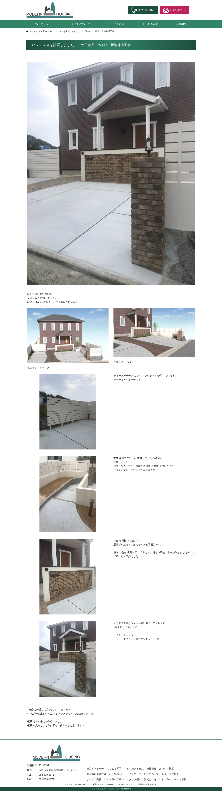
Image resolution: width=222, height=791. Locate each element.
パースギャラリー (114, 779)
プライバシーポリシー (124, 784)
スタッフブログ (170, 774)
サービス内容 (116, 24)
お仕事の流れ (116, 774)
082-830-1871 (46, 774)
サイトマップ (133, 774)
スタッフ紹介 (133, 779)
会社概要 (181, 24)
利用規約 (140, 784)
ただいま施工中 (81, 24)
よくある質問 (150, 24)
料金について (151, 774)
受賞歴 (147, 779)
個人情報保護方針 (96, 774)
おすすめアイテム (134, 768)
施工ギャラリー (44, 24)
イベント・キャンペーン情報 (170, 779)
